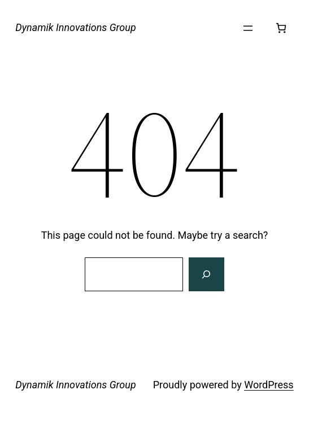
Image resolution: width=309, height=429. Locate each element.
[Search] (206, 274)
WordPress (268, 385)
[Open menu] (248, 28)
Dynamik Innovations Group (75, 27)
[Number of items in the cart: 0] (281, 28)
